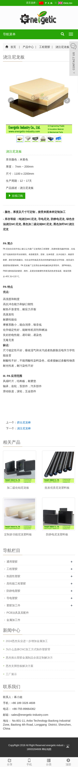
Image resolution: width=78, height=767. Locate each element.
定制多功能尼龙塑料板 (18, 534)
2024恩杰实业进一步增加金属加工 (27, 641)
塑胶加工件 (13, 605)
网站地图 (46, 749)
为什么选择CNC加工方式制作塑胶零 (28, 649)
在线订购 (15, 195)
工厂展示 (11, 674)
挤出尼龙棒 (24, 422)
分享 (10, 761)
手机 (29, 761)
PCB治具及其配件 (18, 612)
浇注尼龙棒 (24, 428)
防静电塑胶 (13, 590)
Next (67, 100)
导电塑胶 (12, 598)
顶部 (68, 761)
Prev (11, 100)
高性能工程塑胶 (16, 583)
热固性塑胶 (13, 576)
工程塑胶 (45, 46)
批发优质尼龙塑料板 (57, 487)
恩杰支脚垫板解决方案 (19, 665)
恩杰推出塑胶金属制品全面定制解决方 (29, 657)
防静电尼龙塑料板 (57, 534)
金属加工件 (13, 620)
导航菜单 (9, 34)
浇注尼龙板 (62, 46)
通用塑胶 (12, 561)
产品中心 (28, 46)
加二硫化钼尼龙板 (18, 487)
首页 (13, 46)
